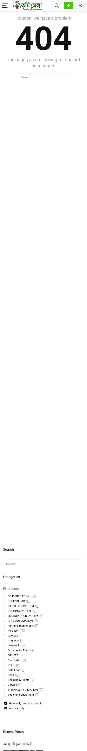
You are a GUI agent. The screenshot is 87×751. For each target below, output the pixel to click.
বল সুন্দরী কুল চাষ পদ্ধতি (18, 744)
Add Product (68, 5)
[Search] (57, 5)
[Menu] (5, 5)
